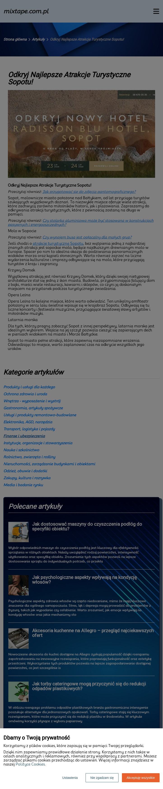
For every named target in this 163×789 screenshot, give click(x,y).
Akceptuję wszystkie (141, 778)
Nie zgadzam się (102, 778)
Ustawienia (70, 778)
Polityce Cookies (30, 764)
